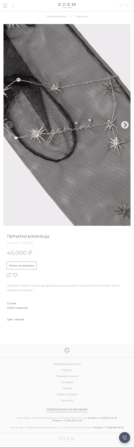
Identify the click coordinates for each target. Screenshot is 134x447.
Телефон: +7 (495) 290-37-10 (67, 420)
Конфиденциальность (67, 364)
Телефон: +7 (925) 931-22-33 (102, 418)
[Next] (125, 125)
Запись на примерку (21, 265)
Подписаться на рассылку (67, 409)
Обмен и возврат (67, 394)
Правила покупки (67, 376)
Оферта (67, 370)
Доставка (67, 382)
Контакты (67, 400)
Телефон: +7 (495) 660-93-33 (108, 427)
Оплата (67, 388)
